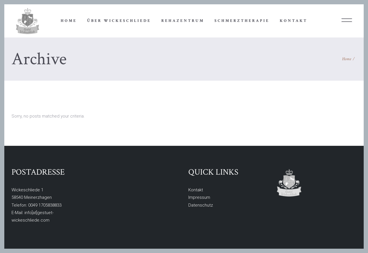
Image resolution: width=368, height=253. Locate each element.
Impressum (199, 197)
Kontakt (195, 189)
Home (346, 59)
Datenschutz (200, 205)
